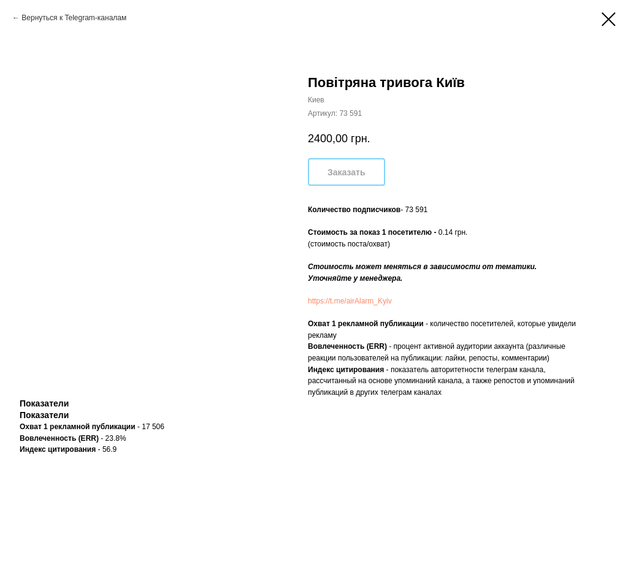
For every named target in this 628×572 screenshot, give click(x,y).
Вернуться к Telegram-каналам (73, 17)
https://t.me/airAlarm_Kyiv (350, 301)
